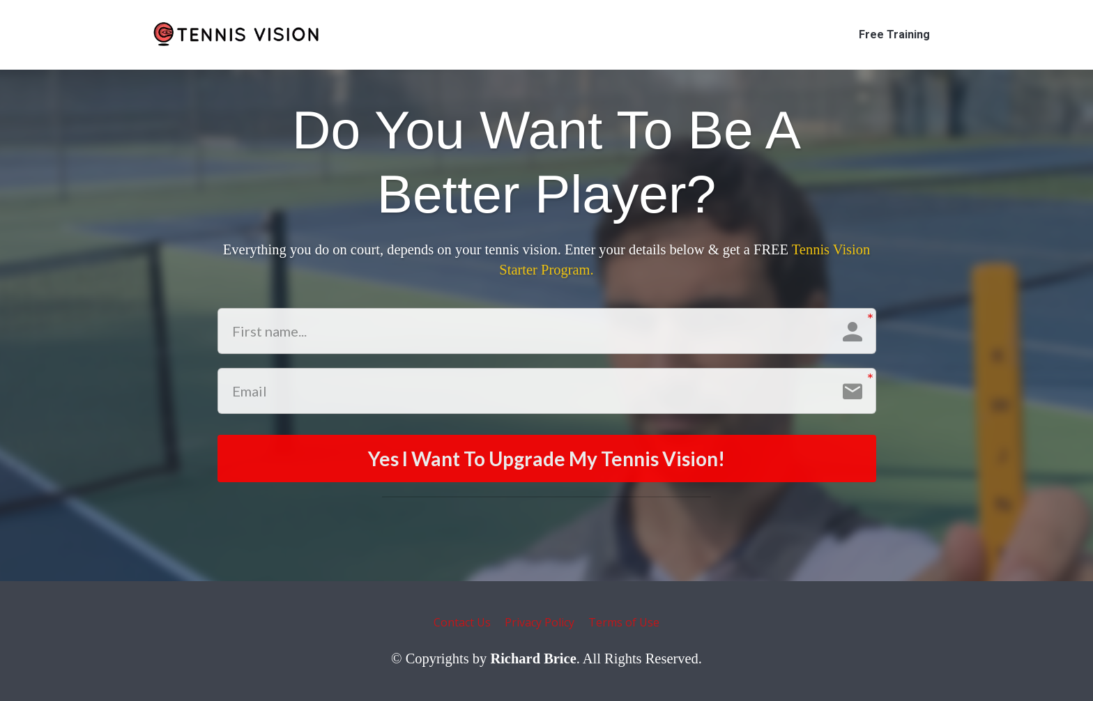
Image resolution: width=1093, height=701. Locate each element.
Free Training (894, 34)
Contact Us (462, 623)
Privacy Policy (539, 623)
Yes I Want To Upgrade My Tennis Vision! (546, 458)
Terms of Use (623, 623)
